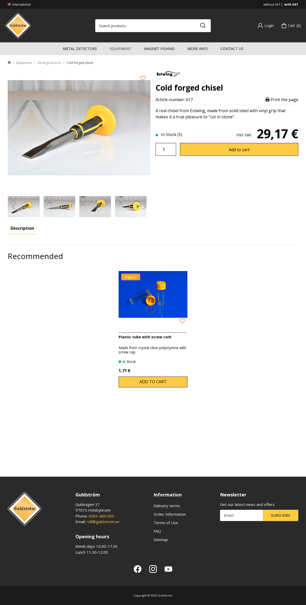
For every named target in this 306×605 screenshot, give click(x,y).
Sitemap (161, 539)
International (21, 4)
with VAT (291, 4)
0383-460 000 (101, 515)
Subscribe (280, 515)
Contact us (232, 48)
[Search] (202, 25)
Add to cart (239, 149)
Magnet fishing (159, 48)
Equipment (120, 48)
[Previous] (13, 206)
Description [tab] (22, 228)
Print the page (281, 99)
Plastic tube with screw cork (145, 399)
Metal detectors (80, 48)
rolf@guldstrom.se (103, 521)
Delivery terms (167, 505)
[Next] (144, 206)
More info (197, 48)
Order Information (170, 514)
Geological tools (49, 63)
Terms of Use (166, 522)
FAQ (157, 531)
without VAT (272, 4)
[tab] (24, 206)
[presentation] (24, 206)
